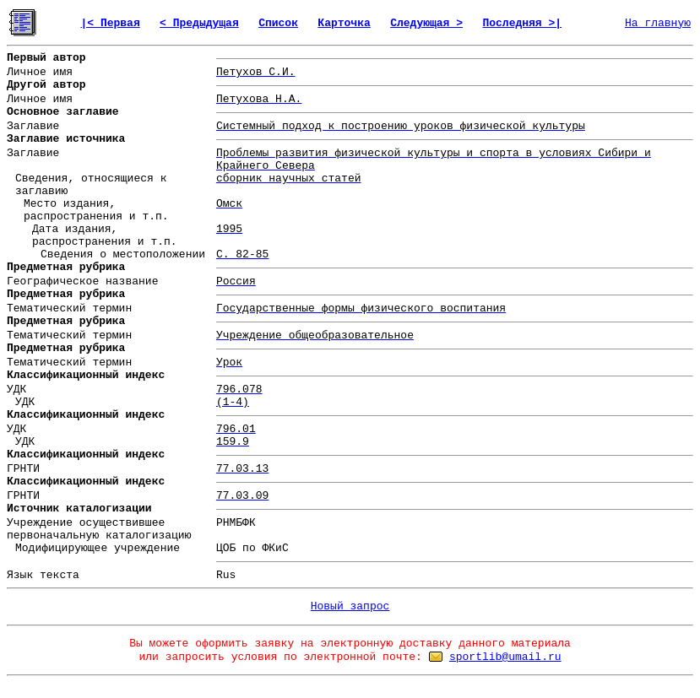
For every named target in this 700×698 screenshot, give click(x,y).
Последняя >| (522, 23)
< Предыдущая (199, 23)
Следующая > (426, 23)
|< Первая (109, 23)
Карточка (343, 23)
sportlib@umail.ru (505, 657)
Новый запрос (350, 606)
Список (278, 23)
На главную (658, 23)
